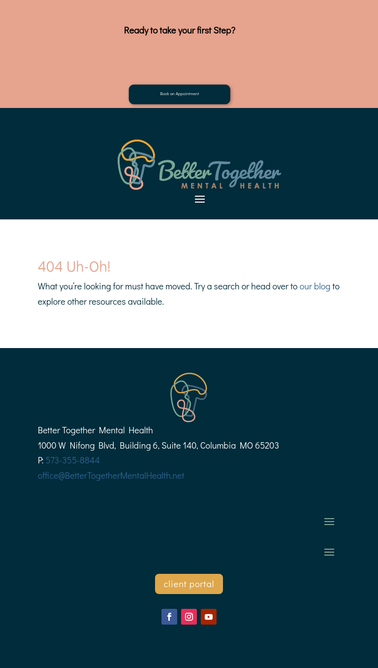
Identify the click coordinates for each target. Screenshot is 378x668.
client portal (189, 584)
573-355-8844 (72, 460)
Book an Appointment (179, 93)
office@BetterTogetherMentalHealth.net (111, 475)
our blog (315, 286)
